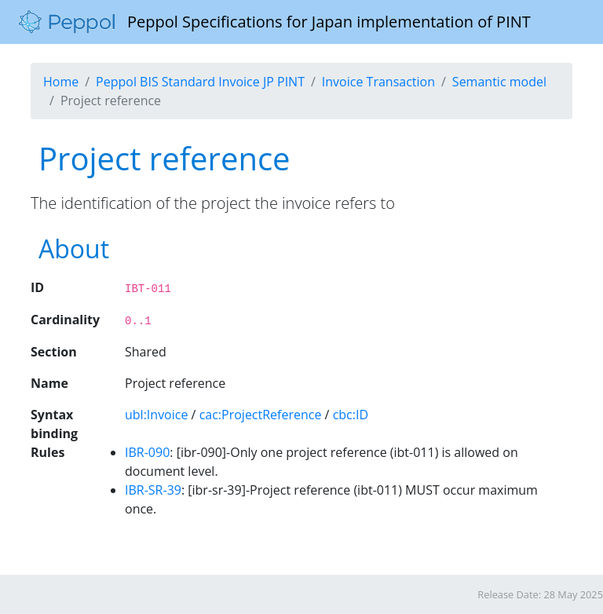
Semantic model (499, 81)
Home (61, 81)
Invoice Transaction (378, 81)
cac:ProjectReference (260, 414)
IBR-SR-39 (153, 490)
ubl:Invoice (156, 414)
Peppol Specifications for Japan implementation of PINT (275, 22)
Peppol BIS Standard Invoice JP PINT (200, 81)
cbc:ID (350, 414)
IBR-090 (147, 452)
